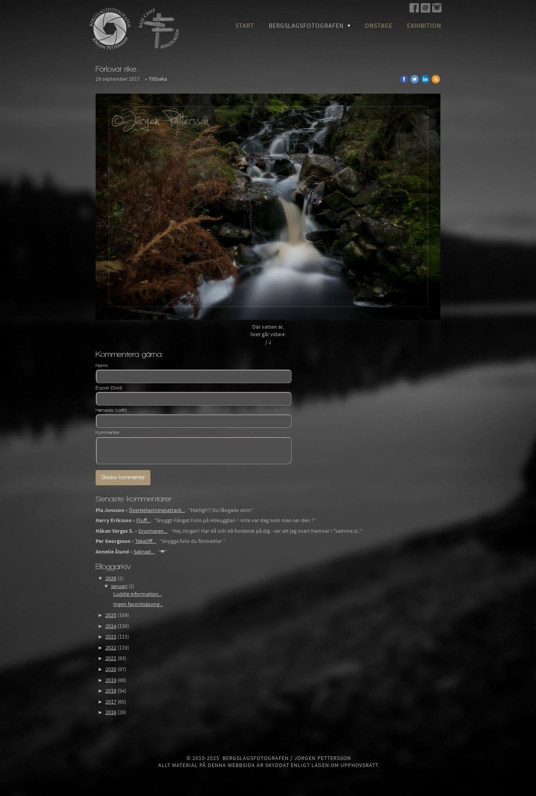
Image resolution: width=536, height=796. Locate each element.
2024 (110, 626)
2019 (110, 680)
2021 (110, 658)
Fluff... (143, 520)
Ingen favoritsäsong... (138, 604)
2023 (110, 636)
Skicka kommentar (123, 477)
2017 (110, 702)
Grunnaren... (152, 531)
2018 (110, 691)
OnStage (379, 26)
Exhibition (424, 26)
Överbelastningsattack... (157, 510)
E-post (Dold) (109, 387)
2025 (110, 615)
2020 (110, 669)
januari (119, 586)
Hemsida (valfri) (111, 410)
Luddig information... (137, 594)
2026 (110, 578)
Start (244, 26)
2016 (110, 712)
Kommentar (108, 432)
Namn (102, 365)
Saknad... (144, 551)
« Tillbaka (156, 79)
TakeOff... (145, 541)
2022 (110, 647)
